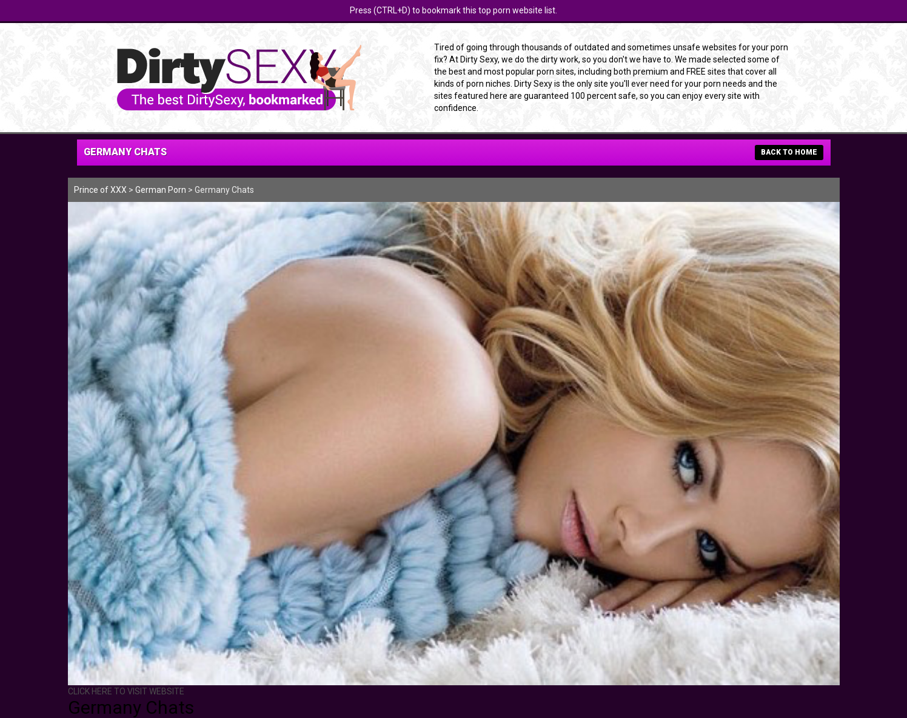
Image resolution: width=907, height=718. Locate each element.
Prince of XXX (100, 190)
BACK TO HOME (789, 152)
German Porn (160, 190)
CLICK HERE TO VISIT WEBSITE (126, 691)
